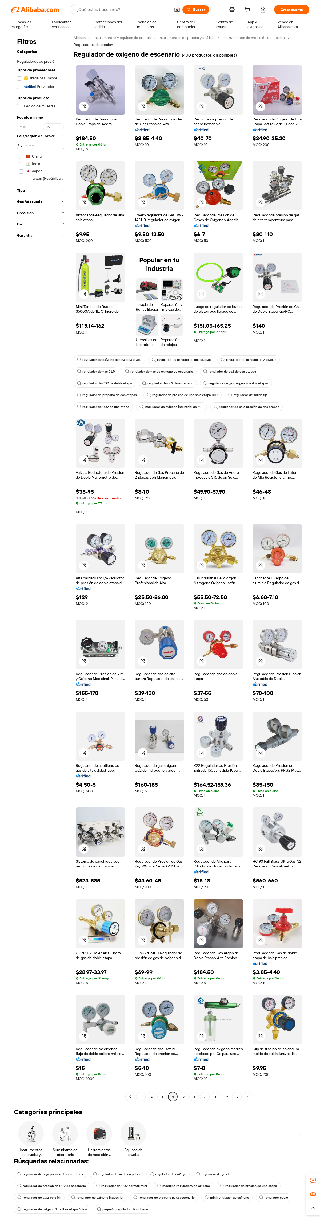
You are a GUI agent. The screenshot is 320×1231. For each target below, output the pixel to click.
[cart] (248, 10)
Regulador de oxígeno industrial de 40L (171, 407)
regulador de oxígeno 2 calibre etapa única (52, 1209)
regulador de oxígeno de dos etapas (181, 360)
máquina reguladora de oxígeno (183, 1186)
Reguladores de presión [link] (93, 44)
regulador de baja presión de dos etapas (246, 407)
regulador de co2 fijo (168, 1174)
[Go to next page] (247, 1096)
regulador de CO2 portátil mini (121, 1186)
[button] (177, 9)
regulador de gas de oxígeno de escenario (159, 371)
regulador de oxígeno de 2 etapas (248, 360)
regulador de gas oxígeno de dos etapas (236, 383)
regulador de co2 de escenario (167, 383)
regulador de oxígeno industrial (97, 1197)
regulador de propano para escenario (164, 1197)
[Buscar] (195, 9)
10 (237, 1097)
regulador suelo (273, 1197)
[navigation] (40, 568)
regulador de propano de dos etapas (107, 395)
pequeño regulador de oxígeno (122, 1209)
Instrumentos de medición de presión (253, 38)
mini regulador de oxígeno (227, 1197)
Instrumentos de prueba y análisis (186, 38)
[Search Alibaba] (123, 10)
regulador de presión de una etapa (248, 1186)
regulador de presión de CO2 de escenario (51, 1186)
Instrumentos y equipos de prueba (122, 38)
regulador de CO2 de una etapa (103, 407)
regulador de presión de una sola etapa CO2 (182, 395)
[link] (313, 1180)
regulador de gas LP (214, 1174)
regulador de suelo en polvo (116, 1174)
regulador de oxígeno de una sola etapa (109, 360)
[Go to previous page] (130, 1096)
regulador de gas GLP (96, 371)
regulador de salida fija (248, 395)
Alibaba (80, 38)
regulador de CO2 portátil (39, 1197)
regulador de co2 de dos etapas (229, 371)
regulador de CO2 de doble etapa (104, 383)
